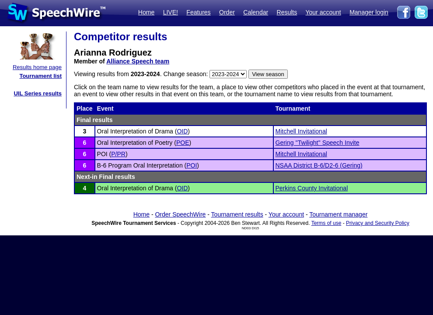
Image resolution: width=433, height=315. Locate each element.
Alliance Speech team (137, 61)
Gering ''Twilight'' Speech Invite (318, 142)
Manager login (368, 12)
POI (191, 165)
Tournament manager (338, 214)
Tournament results (237, 214)
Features (198, 12)
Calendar (255, 12)
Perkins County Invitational (312, 188)
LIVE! (170, 12)
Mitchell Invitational (301, 131)
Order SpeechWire (180, 214)
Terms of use (326, 223)
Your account (323, 12)
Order (227, 12)
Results (287, 12)
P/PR (118, 154)
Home (146, 12)
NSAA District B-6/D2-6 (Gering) (319, 165)
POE (182, 142)
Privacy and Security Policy (377, 223)
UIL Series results (38, 93)
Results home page (37, 67)
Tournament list (40, 76)
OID (182, 131)
